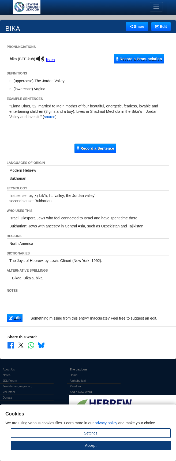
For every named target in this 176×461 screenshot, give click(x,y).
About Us (9, 369)
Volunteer (9, 391)
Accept (90, 445)
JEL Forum (10, 380)
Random (75, 386)
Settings (91, 433)
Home (73, 375)
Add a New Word (81, 391)
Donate (7, 397)
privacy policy (106, 423)
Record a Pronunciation (139, 59)
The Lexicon (78, 369)
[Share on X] (21, 345)
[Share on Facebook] (11, 345)
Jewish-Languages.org (17, 386)
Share (137, 26)
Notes (6, 375)
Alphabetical (78, 380)
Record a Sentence (95, 148)
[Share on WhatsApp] (31, 345)
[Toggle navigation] (156, 7)
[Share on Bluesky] (41, 345)
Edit (161, 26)
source (49, 117)
